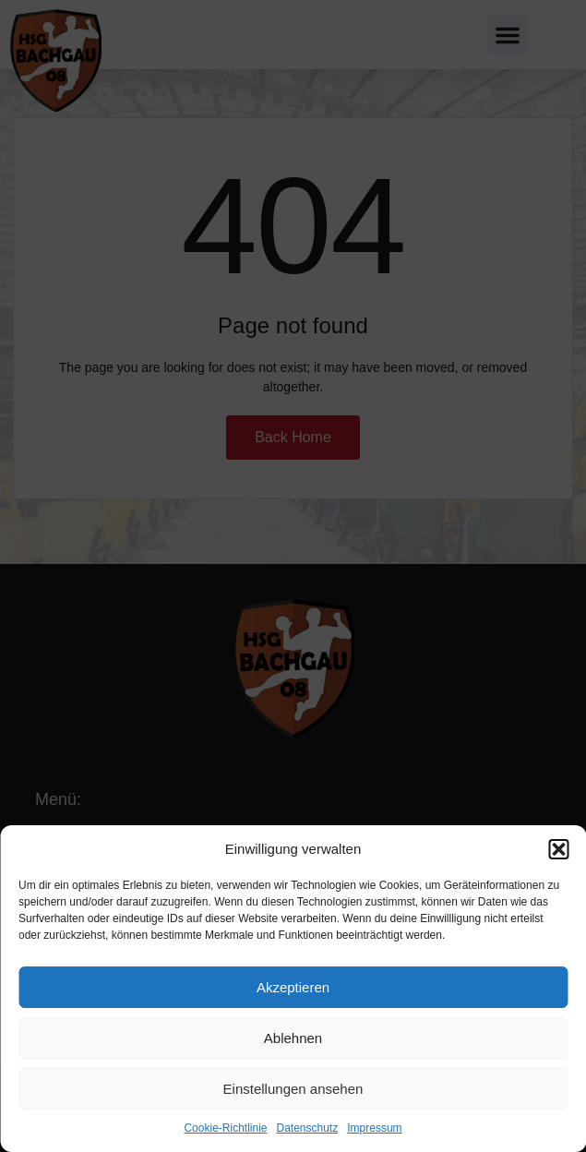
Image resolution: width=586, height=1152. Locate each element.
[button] (558, 849)
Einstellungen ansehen (293, 1089)
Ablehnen (293, 1038)
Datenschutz (308, 1128)
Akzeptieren (293, 987)
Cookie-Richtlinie (225, 1128)
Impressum (374, 1128)
